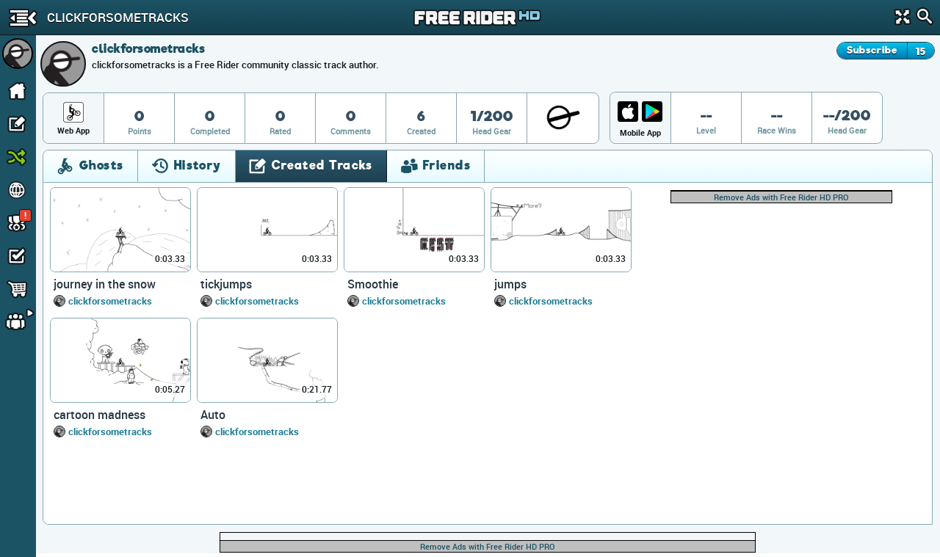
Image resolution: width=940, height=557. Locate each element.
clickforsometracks (110, 301)
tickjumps (226, 284)
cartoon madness (99, 415)
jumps (510, 284)
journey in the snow (105, 284)
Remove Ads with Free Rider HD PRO (781, 197)
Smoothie (372, 284)
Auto (212, 415)
